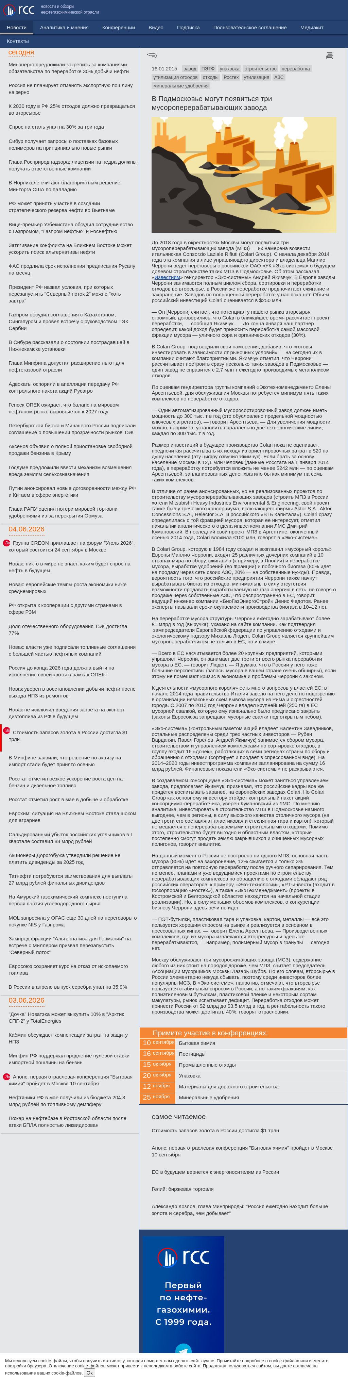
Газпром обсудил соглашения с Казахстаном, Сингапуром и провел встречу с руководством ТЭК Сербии (68, 321)
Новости (17, 27)
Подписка (188, 27)
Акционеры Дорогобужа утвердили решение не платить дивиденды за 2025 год (65, 858)
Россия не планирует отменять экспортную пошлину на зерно (71, 88)
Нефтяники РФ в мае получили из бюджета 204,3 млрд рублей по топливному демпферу (67, 1101)
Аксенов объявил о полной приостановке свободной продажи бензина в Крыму (71, 449)
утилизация (256, 77)
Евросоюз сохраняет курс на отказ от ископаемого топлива (68, 969)
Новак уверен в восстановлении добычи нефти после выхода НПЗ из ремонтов (72, 692)
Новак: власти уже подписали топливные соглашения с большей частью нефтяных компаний (72, 650)
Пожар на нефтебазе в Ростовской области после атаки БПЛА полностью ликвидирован (67, 1121)
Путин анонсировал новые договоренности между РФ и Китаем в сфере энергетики (72, 491)
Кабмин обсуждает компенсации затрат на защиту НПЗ (68, 1038)
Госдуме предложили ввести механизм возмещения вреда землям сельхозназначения (70, 470)
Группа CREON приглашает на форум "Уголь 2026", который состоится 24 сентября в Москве (72, 546)
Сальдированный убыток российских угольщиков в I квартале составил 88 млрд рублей (70, 838)
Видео (156, 27)
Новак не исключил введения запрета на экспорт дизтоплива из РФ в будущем (67, 713)
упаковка (230, 68)
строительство (261, 68)
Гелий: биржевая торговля (182, 1189)
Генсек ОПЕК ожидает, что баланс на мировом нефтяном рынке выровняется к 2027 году (64, 408)
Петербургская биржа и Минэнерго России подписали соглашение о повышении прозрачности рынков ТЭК (72, 429)
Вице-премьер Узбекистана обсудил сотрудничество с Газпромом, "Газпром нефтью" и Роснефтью (71, 227)
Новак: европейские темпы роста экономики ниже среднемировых (68, 587)
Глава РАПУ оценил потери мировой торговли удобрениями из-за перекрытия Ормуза (63, 512)
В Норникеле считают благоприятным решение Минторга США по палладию (65, 186)
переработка (296, 68)
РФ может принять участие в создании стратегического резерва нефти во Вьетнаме (62, 206)
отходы (211, 77)
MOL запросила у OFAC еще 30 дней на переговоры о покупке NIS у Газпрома (73, 921)
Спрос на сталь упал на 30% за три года (56, 127)
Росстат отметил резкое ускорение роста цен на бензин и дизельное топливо (66, 782)
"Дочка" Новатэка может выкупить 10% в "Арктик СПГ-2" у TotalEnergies (66, 1017)
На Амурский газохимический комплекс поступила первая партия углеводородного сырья (68, 900)
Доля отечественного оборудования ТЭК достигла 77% (68, 629)
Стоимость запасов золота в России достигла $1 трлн (68, 735)
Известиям (167, 277)
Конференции (118, 27)
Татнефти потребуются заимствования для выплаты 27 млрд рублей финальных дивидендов (71, 879)
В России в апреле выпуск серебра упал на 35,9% (68, 987)
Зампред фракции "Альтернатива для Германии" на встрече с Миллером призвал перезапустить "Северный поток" (70, 945)
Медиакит (294, 10)
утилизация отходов (175, 77)
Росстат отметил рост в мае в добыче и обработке (68, 799)
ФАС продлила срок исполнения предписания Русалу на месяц (72, 269)
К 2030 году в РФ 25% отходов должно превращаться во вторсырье (72, 109)
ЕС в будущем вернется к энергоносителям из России (215, 1172)
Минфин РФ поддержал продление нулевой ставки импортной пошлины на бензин (69, 1059)
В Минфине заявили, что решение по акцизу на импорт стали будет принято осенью (65, 761)
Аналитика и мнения (64, 27)
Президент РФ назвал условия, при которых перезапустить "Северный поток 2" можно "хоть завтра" (65, 293)
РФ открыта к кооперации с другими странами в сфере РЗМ (65, 608)
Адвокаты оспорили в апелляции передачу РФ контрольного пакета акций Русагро (64, 387)
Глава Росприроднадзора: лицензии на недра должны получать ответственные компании (73, 165)
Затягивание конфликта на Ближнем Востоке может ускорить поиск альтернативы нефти (70, 248)
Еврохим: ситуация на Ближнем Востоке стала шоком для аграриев (72, 816)
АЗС (279, 77)
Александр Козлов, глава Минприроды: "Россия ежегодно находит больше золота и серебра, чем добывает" (240, 1209)
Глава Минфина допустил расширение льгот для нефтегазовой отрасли (66, 366)
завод (190, 68)
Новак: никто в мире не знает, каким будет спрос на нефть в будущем (69, 567)
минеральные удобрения (181, 85)
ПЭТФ (208, 68)
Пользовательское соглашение (232, 10)
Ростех (231, 77)
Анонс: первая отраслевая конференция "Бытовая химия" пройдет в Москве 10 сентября (71, 1080)
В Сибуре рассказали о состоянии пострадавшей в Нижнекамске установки (69, 345)
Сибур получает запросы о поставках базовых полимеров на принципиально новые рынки (63, 144)
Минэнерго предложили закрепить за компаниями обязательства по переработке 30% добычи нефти (69, 68)
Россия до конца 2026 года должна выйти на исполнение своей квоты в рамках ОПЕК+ (62, 671)
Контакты (330, 10)
